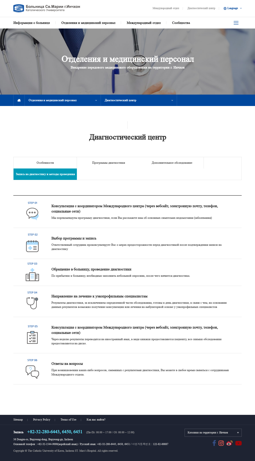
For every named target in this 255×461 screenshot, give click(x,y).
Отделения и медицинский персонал (52, 100)
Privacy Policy (41, 408)
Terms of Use (68, 408)
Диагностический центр (201, 8)
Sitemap (18, 408)
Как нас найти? (96, 408)
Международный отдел (166, 8)
